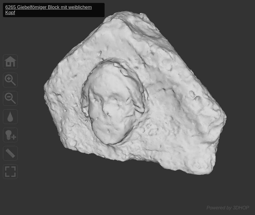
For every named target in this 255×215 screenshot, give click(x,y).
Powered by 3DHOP (228, 207)
